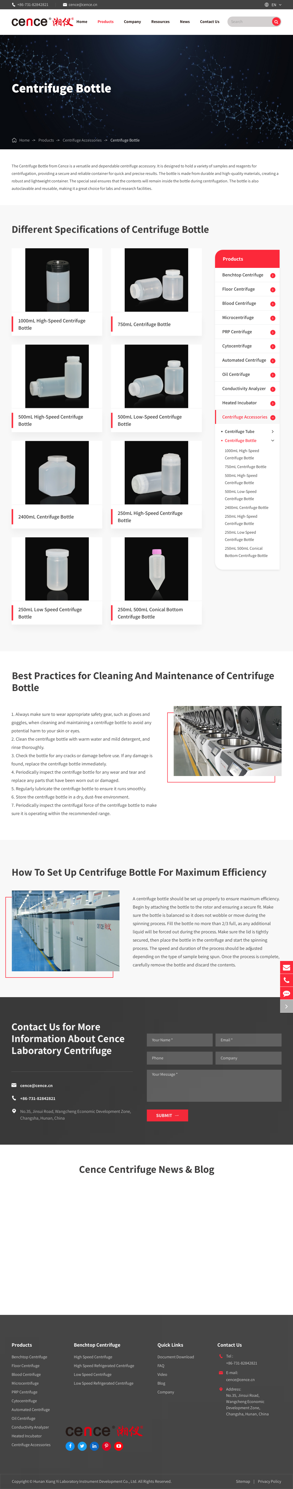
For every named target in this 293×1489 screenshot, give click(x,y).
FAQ (160, 1365)
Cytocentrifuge (237, 346)
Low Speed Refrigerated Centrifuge (103, 1383)
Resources (160, 21)
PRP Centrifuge (237, 332)
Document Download (175, 1357)
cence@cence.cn (83, 4)
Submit (172, 1115)
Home (81, 21)
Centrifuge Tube (249, 431)
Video (162, 1374)
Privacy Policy (269, 1481)
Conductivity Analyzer (244, 388)
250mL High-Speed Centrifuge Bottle (150, 521)
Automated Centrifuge (244, 360)
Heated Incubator (239, 403)
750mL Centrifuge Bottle (144, 328)
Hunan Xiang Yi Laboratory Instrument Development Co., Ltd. (85, 1481)
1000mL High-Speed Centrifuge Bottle (51, 329)
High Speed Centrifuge (93, 1357)
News (185, 21)
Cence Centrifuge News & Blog (146, 1174)
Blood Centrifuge (239, 303)
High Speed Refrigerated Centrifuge (104, 1365)
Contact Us (209, 21)
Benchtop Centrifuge (242, 275)
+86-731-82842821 (32, 4)
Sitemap (243, 1481)
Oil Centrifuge (236, 374)
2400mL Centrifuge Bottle (46, 521)
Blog (161, 1383)
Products (106, 21)
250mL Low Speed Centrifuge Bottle (50, 618)
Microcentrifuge (238, 317)
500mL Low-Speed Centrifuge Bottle (150, 425)
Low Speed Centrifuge (93, 1374)
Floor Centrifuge (238, 289)
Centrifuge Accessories (82, 140)
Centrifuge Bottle (125, 140)
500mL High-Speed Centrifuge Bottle (50, 425)
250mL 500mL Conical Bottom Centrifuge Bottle (150, 618)
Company (132, 21)
